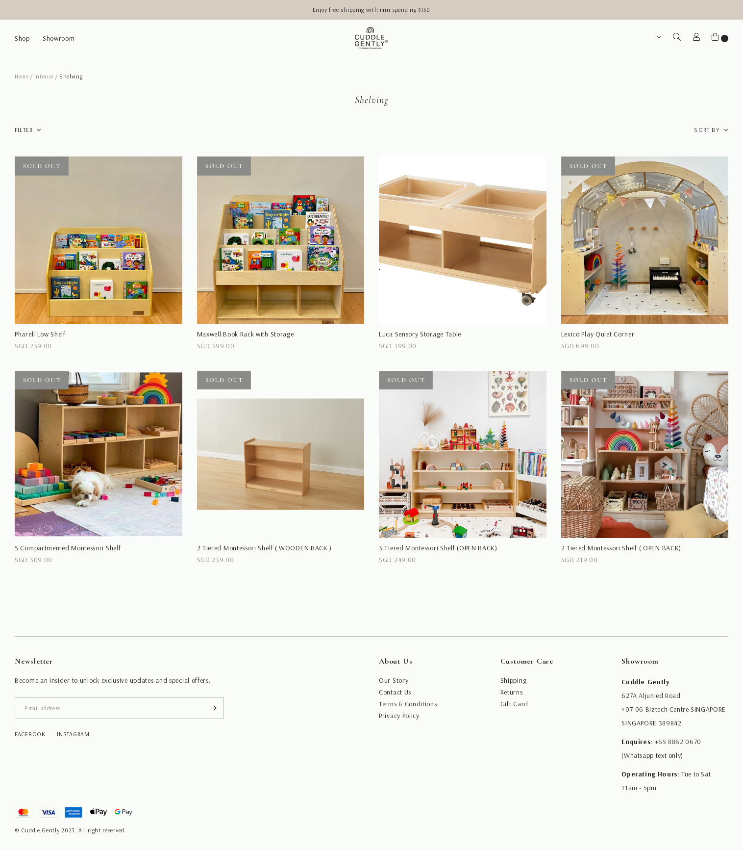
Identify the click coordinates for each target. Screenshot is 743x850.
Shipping (513, 680)
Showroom (59, 38)
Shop (22, 38)
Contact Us (395, 692)
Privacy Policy (399, 715)
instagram (73, 734)
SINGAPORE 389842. (652, 723)
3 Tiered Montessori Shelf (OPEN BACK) (438, 547)
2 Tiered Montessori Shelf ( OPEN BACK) (621, 547)
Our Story (393, 680)
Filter (24, 129)
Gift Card (514, 703)
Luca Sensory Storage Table (420, 334)
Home (22, 76)
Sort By (706, 129)
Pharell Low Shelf (40, 334)
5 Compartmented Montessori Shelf (68, 547)
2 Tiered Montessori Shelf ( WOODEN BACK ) (264, 547)
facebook (30, 734)
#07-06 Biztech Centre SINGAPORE (673, 709)
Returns (511, 692)
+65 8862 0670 (678, 741)
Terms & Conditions (408, 703)
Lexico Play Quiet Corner (598, 334)
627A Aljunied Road (650, 695)
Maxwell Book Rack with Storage (245, 334)
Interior (44, 76)
